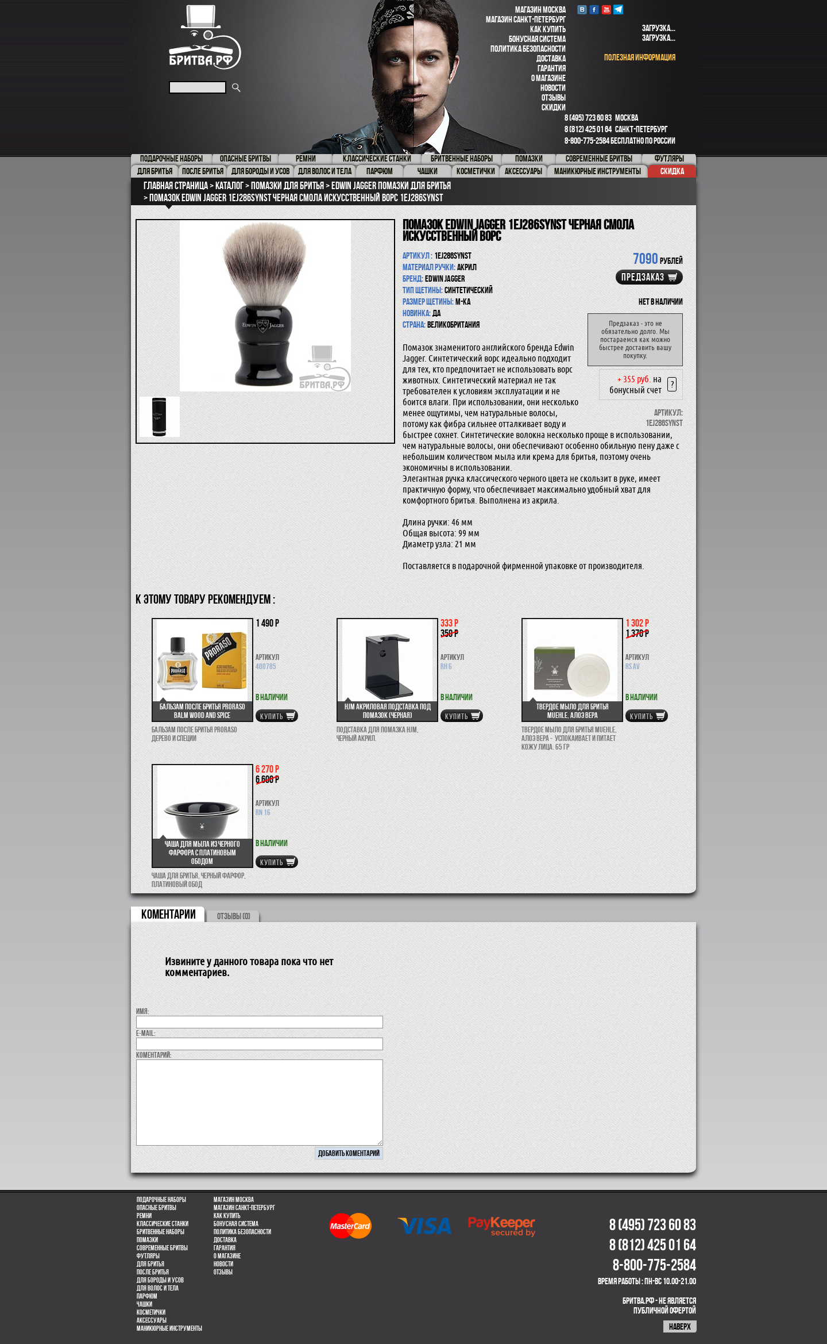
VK (582, 9)
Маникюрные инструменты (169, 1328)
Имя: (142, 1011)
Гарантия (552, 68)
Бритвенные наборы (160, 1232)
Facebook (594, 9)
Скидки (554, 107)
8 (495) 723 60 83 (588, 117)
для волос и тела (158, 1288)
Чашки (144, 1304)
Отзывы (554, 97)
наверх (680, 1326)
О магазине (548, 78)
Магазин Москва (540, 9)
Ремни (144, 1216)
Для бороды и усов (160, 1280)
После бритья (153, 1272)
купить (271, 716)
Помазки (147, 1240)
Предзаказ (642, 277)
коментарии (168, 914)
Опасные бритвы (156, 1208)
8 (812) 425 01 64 (588, 129)
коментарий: (154, 1054)
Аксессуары (152, 1320)
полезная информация (639, 57)
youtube (606, 9)
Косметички (151, 1312)
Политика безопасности (528, 48)
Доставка (551, 58)
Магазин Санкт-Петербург (526, 19)
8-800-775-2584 (587, 140)
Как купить (548, 29)
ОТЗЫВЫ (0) (233, 916)
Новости (553, 88)
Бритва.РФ (205, 37)
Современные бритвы (162, 1248)
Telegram (618, 9)
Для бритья (150, 1264)
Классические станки (162, 1224)
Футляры (148, 1256)
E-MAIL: (146, 1033)
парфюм (147, 1296)
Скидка (672, 171)
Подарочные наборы (161, 1200)
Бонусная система (537, 39)
